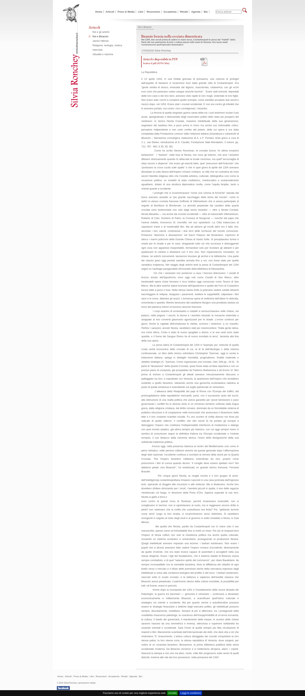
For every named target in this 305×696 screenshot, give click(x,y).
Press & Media (126, 11)
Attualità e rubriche (103, 54)
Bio (206, 11)
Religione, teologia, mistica (107, 45)
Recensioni (153, 11)
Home (98, 11)
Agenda (195, 11)
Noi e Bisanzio (101, 36)
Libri (140, 11)
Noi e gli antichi (101, 31)
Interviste (98, 49)
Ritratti (184, 11)
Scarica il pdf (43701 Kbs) (156, 63)
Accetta (172, 693)
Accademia (170, 11)
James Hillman (101, 40)
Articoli (110, 11)
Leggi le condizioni (191, 693)
